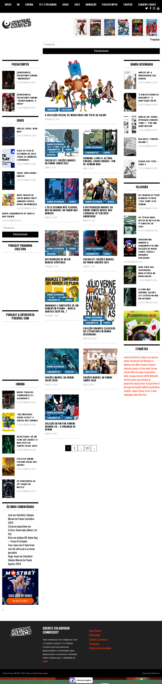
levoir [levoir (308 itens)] (126, 376)
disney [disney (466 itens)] (154, 368)
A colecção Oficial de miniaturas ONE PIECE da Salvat (76, 115)
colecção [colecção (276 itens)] (128, 368)
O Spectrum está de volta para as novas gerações (21, 548)
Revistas (51, 154)
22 (88, 447)
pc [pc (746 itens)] (150, 379)
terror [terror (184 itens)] (147, 391)
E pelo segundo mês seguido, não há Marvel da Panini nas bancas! (61, 210)
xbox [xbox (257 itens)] (136, 394)
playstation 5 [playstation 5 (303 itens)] (154, 383)
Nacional (51, 253)
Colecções (67, 109)
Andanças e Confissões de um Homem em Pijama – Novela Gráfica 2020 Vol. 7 (62, 308)
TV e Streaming (48, 4)
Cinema (29, 4)
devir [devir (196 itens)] (148, 368)
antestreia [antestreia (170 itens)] (135, 357)
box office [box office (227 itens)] (136, 364)
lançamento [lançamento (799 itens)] (149, 372)
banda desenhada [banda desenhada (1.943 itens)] (132, 361)
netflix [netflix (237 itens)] (146, 376)
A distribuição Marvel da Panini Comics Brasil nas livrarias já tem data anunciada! (98, 212)
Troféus (128, 4)
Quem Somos (95, 631)
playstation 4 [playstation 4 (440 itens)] (141, 383)
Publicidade (94, 635)
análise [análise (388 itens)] (143, 357)
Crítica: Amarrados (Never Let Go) (22, 532)
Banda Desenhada (55, 144)
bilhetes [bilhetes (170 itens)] (127, 364)
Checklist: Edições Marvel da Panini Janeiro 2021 (98, 261)
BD (18, 4)
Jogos (65, 4)
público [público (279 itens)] (145, 387)
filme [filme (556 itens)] (133, 372)
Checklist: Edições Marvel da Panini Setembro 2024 (21, 518)
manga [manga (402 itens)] (132, 376)
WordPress (155, 673)
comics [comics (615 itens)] (135, 368)
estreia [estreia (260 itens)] (127, 372)
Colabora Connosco (98, 639)
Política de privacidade (100, 648)
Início (8, 4)
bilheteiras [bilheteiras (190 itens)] (148, 361)
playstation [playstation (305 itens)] (129, 383)
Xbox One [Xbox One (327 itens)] (142, 394)
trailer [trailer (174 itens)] (154, 391)
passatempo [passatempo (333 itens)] (142, 379)
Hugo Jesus (13, 556)
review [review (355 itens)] (135, 391)
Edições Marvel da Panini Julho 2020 (59, 379)
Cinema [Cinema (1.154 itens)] (144, 364)
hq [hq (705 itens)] (137, 372)
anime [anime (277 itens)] (126, 357)
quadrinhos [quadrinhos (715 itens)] (154, 387)
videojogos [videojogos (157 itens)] (128, 394)
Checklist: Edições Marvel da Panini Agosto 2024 (20, 560)
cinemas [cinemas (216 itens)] (152, 364)
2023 (77, 4)
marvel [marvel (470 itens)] (139, 376)
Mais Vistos (91, 371)
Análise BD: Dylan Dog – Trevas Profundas (23, 539)
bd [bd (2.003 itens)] (142, 361)
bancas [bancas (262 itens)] (155, 357)
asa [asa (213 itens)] (149, 357)
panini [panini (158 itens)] (133, 379)
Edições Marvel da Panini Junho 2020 (97, 379)
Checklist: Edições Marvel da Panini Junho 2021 (60, 162)
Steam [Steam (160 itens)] (141, 391)
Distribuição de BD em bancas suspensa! (57, 261)
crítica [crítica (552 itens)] (142, 368)
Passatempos (110, 4)
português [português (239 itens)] (137, 387)
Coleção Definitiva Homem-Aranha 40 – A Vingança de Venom (60, 426)
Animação (91, 4)
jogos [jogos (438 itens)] (141, 372)
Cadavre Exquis (147, 4)
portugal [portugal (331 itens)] (128, 387)
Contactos (94, 644)
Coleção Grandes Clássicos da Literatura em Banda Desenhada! (99, 331)
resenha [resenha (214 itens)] (127, 391)
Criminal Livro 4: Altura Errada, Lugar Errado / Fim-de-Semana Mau (99, 161)
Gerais (72, 201)
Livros (68, 149)
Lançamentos (53, 149)
